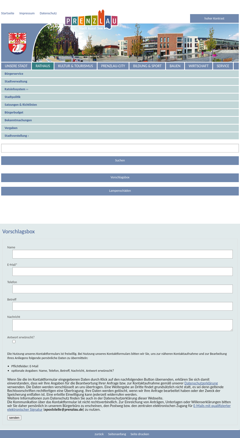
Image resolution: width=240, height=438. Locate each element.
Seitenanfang (117, 434)
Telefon (12, 282)
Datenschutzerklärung (201, 383)
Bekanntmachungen (18, 120)
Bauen (175, 66)
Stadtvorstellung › (17, 136)
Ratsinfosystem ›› (16, 89)
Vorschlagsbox (120, 177)
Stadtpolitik (12, 97)
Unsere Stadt (16, 66)
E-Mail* (12, 265)
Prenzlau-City (113, 66)
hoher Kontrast (215, 18)
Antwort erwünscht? (20, 337)
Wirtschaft (199, 66)
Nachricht (13, 317)
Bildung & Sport (147, 66)
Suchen (120, 160)
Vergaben (11, 128)
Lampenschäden (120, 191)
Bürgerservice (14, 74)
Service (223, 66)
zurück (99, 434)
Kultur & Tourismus (75, 66)
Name (11, 247)
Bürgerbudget (14, 112)
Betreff (11, 299)
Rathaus (43, 66)
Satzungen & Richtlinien (21, 105)
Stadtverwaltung (16, 81)
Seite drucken (140, 434)
